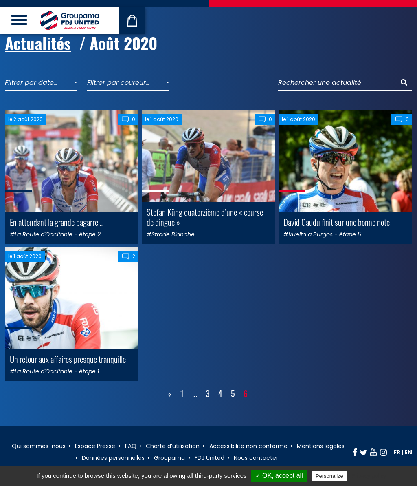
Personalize (329, 476)
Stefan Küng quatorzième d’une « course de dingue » (205, 216)
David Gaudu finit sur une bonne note (336, 222)
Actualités (38, 43)
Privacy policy (368, 476)
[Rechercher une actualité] (337, 83)
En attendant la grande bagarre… (56, 222)
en (408, 452)
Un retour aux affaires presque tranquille (68, 359)
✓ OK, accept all (279, 475)
